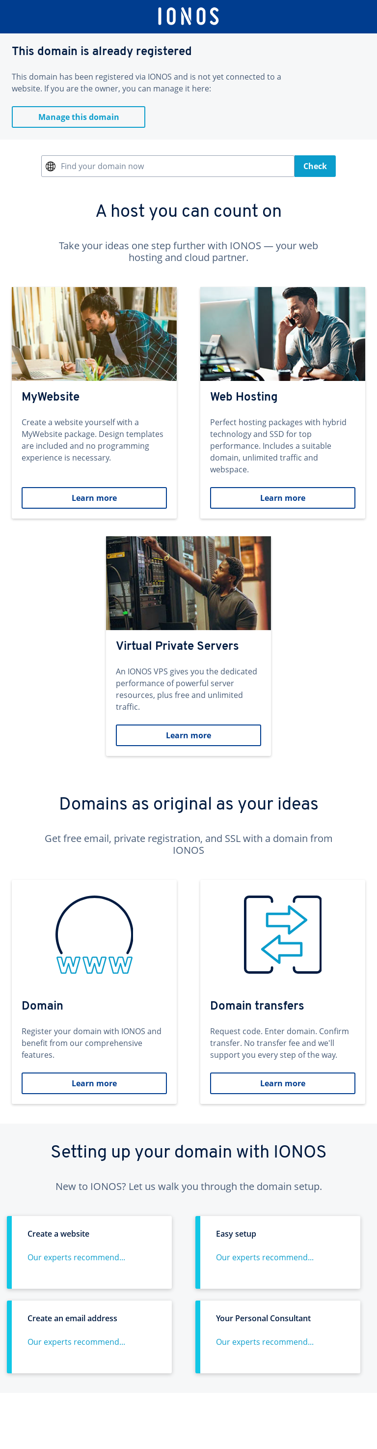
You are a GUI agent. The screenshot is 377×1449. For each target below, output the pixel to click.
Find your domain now (102, 166)
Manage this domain (78, 117)
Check (315, 166)
